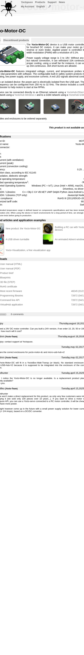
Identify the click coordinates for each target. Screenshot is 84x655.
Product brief (6, 273)
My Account (27, 6)
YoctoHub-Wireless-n (25, 95)
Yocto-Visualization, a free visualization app (28, 250)
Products (40, 2)
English (40, 6)
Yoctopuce (27, 2)
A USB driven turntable (17, 239)
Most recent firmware (11, 291)
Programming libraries (11, 295)
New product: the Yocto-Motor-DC (23, 228)
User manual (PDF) (10, 268)
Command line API (10, 300)
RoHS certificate (8, 286)
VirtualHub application (11, 304)
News (62, 2)
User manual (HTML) (11, 264)
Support (52, 2)
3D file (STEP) (7, 282)
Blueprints (5, 277)
